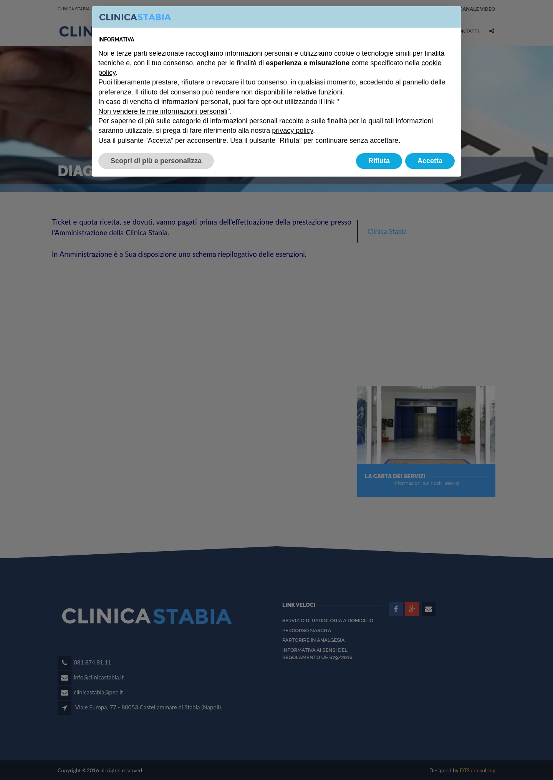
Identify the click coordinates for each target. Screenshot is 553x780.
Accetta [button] (429, 161)
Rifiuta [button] (379, 161)
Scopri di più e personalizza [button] (156, 161)
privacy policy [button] (292, 130)
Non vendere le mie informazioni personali (162, 111)
